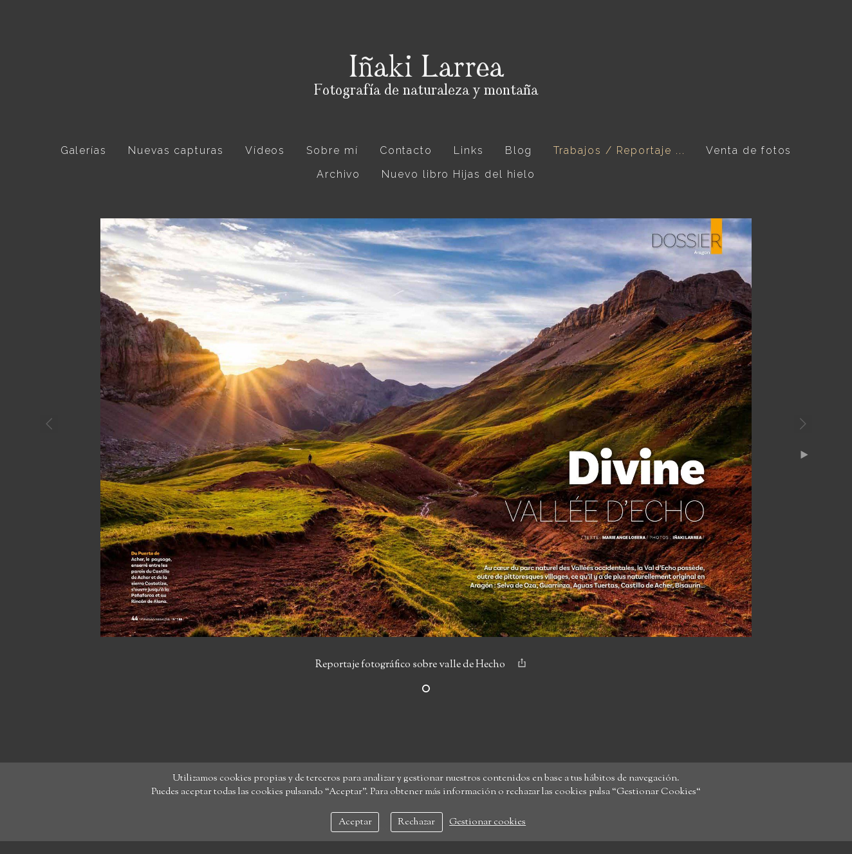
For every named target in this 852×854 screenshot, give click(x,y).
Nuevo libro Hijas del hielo (458, 174)
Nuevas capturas (176, 150)
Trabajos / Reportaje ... (619, 150)
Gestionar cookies (487, 822)
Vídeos (265, 150)
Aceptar (355, 822)
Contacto (406, 150)
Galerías (83, 150)
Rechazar (416, 822)
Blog (519, 150)
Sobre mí (332, 150)
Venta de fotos (749, 150)
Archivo (338, 174)
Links (469, 150)
